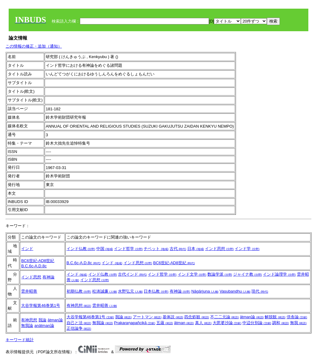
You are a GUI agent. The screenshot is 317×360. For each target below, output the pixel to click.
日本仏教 (156, 291)
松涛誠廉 (104, 291)
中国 (104, 248)
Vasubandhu (234, 291)
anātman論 (44, 325)
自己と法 (79, 322)
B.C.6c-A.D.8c (33, 266)
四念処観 (196, 317)
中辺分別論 (256, 322)
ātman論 (55, 320)
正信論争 (79, 328)
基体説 (173, 317)
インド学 (247, 248)
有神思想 (79, 305)
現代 (259, 291)
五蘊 (164, 322)
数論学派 (219, 274)
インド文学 (192, 274)
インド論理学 (279, 274)
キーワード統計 (20, 339)
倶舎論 (297, 317)
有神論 (48, 277)
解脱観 (275, 317)
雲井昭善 (29, 291)
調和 (280, 322)
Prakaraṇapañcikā (134, 322)
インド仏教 (81, 248)
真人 (203, 322)
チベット (156, 248)
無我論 (27, 325)
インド (27, 248)
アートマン (147, 317)
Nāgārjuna (205, 291)
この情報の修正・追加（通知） (34, 46)
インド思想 (219, 248)
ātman (184, 322)
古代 (178, 248)
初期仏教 (79, 291)
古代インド (132, 274)
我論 (42, 320)
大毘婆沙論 (227, 322)
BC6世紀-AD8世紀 (37, 260)
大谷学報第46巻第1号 (40, 305)
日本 (195, 248)
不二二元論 (224, 317)
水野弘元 (130, 291)
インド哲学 (128, 248)
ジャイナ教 (247, 274)
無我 (298, 322)
